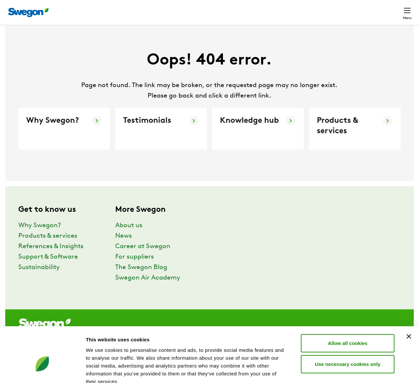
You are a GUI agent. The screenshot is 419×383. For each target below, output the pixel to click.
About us (128, 237)
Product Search (225, 9)
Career (319, 9)
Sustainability (39, 279)
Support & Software (48, 269)
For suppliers (134, 269)
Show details (343, 370)
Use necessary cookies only (347, 326)
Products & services (47, 248)
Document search (279, 9)
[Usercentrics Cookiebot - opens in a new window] (42, 370)
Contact (395, 9)
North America (355, 9)
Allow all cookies (348, 305)
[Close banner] (409, 298)
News (123, 248)
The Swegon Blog (141, 279)
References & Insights (50, 258)
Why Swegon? (39, 237)
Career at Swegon (142, 258)
